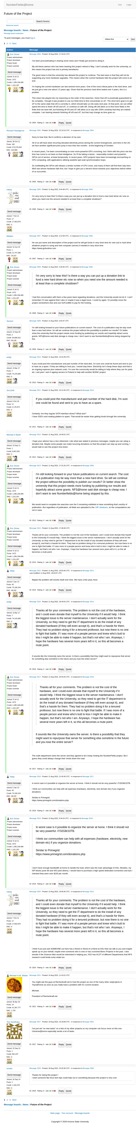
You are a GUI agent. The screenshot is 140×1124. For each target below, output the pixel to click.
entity (9, 357)
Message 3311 (35, 390)
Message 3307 (35, 236)
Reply (61, 123)
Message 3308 (35, 267)
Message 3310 (35, 357)
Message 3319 (35, 818)
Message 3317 (35, 677)
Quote (68, 123)
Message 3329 (35, 1068)
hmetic (10, 1068)
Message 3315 (35, 570)
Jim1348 (10, 390)
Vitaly (12, 571)
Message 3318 (35, 776)
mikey (9, 189)
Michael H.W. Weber (19, 975)
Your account (67, 1113)
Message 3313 (35, 465)
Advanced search (12, 25)
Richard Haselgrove (15, 130)
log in (32, 38)
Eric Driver (14, 54)
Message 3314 (35, 528)
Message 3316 (35, 602)
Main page (55, 1113)
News (25, 30)
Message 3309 (35, 321)
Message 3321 (35, 975)
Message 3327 (35, 1022)
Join (120, 5)
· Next (13, 43)
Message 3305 (35, 130)
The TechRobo (13, 1022)
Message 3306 (35, 189)
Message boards (12, 30)
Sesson (10, 321)
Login (128, 5)
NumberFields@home (19, 4)
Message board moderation (14, 33)
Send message (14, 72)
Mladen (10, 236)
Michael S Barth (14, 435)
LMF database (101, 507)
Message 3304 (35, 54)
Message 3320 (35, 891)
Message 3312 (35, 434)
